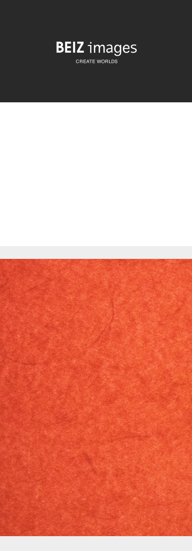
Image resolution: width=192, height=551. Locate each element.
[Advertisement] (96, 183)
